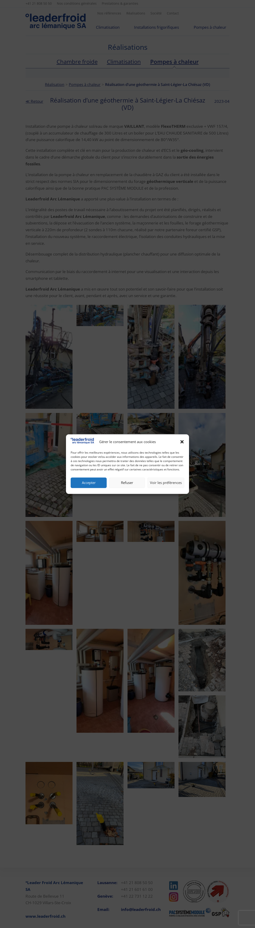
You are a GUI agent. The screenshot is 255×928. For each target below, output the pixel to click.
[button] (182, 442)
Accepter (89, 482)
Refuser (127, 482)
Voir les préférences (166, 482)
